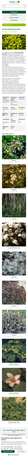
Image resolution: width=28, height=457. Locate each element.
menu (2, 2)
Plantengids (14, 12)
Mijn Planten (14, 20)
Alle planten (14, 15)
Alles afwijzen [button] (21, 451)
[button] (14, 454)
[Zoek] (14, 6)
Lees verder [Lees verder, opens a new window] (24, 444)
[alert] (14, 446)
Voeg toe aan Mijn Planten (10, 31)
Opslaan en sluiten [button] (8, 451)
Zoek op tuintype (14, 17)
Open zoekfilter (7, 24)
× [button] (26, 437)
